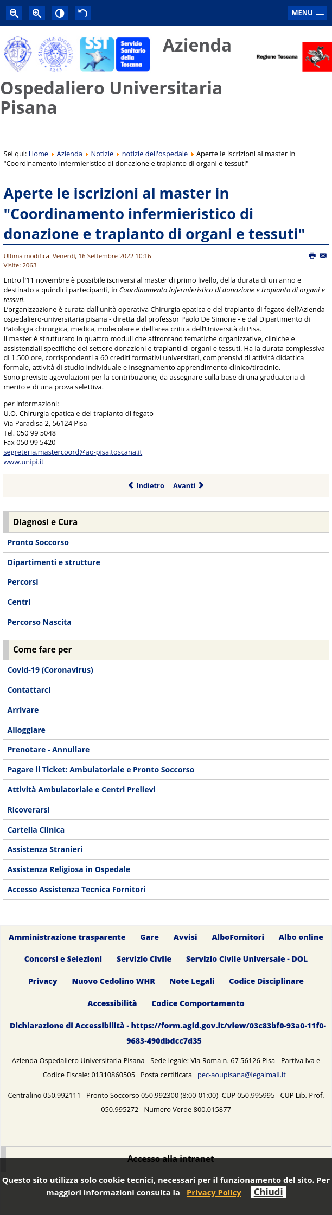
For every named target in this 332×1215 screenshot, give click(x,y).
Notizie (102, 153)
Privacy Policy (214, 1192)
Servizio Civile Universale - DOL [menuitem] (247, 959)
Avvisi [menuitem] (185, 937)
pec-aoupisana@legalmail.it (241, 1074)
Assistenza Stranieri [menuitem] (44, 849)
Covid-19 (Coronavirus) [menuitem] (50, 669)
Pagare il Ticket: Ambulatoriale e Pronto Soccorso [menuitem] (100, 769)
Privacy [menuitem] (43, 981)
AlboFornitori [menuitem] (238, 937)
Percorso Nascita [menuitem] (39, 622)
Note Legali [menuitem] (192, 981)
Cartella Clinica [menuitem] (36, 829)
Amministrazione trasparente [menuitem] (67, 937)
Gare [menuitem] (149, 937)
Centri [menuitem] (18, 602)
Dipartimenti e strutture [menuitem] (53, 562)
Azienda (69, 153)
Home (38, 153)
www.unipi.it (23, 461)
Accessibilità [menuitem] (112, 1004)
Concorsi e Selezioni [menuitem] (63, 959)
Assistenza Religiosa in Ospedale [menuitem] (68, 869)
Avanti (189, 485)
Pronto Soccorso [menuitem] (37, 542)
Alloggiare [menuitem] (26, 730)
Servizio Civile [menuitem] (144, 959)
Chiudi (268, 1192)
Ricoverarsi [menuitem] (28, 809)
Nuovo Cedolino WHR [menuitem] (113, 981)
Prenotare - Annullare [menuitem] (48, 749)
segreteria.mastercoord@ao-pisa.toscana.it (72, 452)
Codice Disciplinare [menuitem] (266, 981)
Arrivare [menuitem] (23, 710)
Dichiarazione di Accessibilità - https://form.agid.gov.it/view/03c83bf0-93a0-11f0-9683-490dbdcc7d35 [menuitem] (168, 1033)
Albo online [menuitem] (301, 937)
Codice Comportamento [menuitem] (197, 1004)
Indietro (145, 485)
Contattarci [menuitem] (28, 690)
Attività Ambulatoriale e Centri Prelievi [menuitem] (81, 789)
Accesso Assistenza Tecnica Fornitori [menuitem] (76, 889)
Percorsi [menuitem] (22, 582)
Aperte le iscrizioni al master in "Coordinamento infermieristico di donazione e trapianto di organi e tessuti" (154, 213)
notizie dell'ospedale (155, 153)
